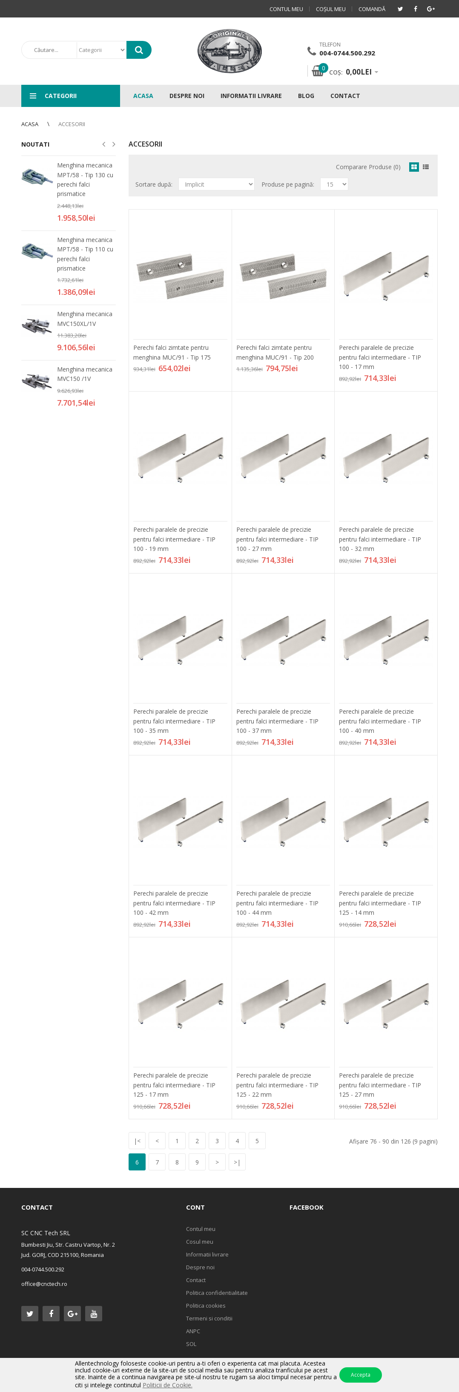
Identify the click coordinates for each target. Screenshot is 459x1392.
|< (137, 1141)
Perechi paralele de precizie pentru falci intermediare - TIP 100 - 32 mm (380, 539)
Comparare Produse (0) (368, 167)
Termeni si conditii (209, 1318)
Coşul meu (331, 9)
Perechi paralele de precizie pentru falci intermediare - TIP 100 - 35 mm (174, 721)
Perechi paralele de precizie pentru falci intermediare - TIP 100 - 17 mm (380, 357)
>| (237, 1162)
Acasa (29, 124)
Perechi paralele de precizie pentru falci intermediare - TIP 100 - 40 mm (380, 721)
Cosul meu (199, 1241)
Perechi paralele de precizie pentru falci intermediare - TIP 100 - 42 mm (174, 902)
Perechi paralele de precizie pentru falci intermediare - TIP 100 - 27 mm (277, 539)
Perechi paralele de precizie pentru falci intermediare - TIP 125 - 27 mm (380, 1084)
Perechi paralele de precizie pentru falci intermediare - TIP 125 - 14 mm (380, 902)
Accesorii (71, 124)
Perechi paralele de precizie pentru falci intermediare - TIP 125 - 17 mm (174, 1084)
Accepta (360, 1374)
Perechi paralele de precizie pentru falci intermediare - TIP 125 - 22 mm (277, 1084)
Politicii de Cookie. (167, 1385)
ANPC (193, 1331)
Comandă (372, 9)
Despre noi (200, 1267)
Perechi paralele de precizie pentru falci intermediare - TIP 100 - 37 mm (277, 721)
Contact (196, 1280)
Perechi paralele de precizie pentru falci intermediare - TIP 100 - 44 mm (277, 902)
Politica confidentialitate (217, 1293)
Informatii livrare (207, 1254)
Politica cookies (206, 1305)
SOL (191, 1344)
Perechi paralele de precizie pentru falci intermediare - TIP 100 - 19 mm (174, 539)
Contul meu (286, 9)
